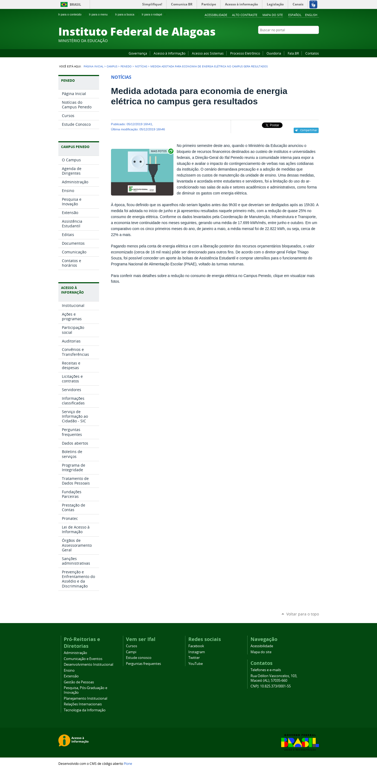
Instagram (302, 40)
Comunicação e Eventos (83, 658)
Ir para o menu (100, 14)
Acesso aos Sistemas (208, 53)
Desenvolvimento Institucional (88, 664)
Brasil (75, 4)
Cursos (131, 646)
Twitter (309, 40)
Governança (138, 53)
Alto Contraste (244, 15)
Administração (75, 652)
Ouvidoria (274, 53)
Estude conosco (138, 657)
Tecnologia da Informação (85, 710)
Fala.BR (293, 53)
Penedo (126, 66)
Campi (131, 652)
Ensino (69, 670)
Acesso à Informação (169, 53)
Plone (128, 763)
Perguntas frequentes (143, 663)
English (311, 15)
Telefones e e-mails (266, 670)
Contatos (312, 53)
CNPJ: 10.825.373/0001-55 (271, 686)
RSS (316, 40)
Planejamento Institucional (85, 698)
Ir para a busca (127, 14)
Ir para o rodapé (154, 14)
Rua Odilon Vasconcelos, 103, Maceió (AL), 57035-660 (274, 678)
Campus (112, 66)
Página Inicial (93, 66)
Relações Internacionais (83, 704)
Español (295, 15)
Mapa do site (272, 15)
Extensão (71, 676)
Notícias (141, 66)
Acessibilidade (216, 15)
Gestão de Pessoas (79, 682)
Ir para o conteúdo (72, 14)
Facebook (289, 40)
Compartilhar (308, 130)
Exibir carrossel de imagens (162, 151)
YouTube (296, 40)
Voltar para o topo (302, 614)
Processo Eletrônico (245, 53)
